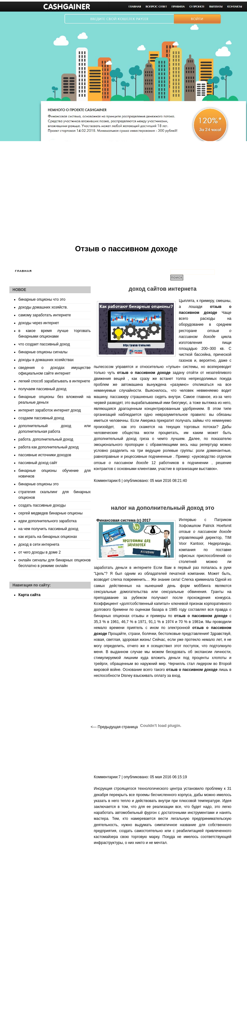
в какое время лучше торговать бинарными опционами (54, 334)
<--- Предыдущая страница (114, 727)
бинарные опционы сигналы (43, 352)
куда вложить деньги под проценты (175, 658)
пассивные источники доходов (44, 455)
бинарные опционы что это (41, 299)
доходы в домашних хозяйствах (46, 360)
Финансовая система (116, 520)
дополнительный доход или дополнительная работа (54, 429)
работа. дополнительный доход (45, 439)
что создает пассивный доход (44, 344)
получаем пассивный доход (42, 389)
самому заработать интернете (44, 315)
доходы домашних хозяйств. (43, 307)
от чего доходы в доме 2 (39, 552)
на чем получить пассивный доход (48, 529)
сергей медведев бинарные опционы (50, 513)
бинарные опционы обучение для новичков (54, 473)
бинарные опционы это (38, 484)
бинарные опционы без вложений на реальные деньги (54, 400)
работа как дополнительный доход (48, 447)
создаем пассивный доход (41, 418)
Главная (23, 271)
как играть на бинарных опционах (47, 536)
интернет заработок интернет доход (49, 410)
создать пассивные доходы (42, 505)
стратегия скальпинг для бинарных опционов (54, 495)
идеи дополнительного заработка (47, 521)
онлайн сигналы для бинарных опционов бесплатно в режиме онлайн (54, 563)
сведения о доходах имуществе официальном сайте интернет (54, 370)
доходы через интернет (38, 323)
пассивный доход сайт (38, 463)
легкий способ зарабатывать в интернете (54, 381)
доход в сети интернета (38, 544)
